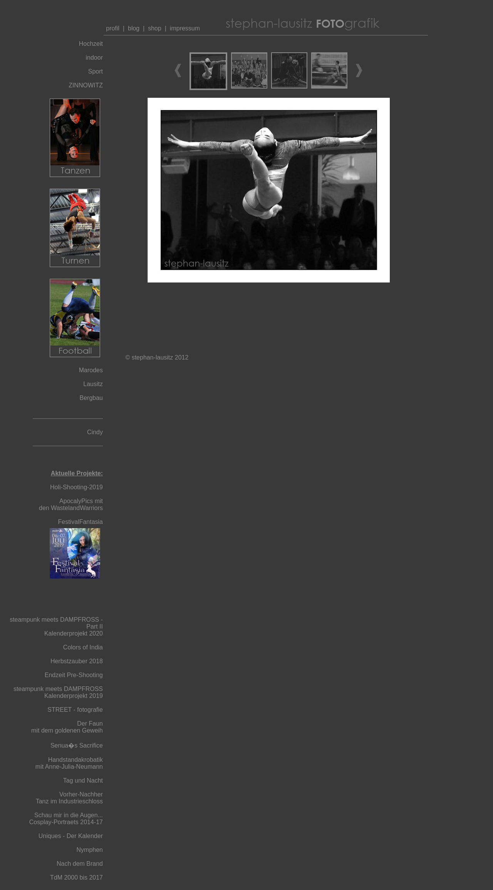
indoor (94, 57)
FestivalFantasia (80, 522)
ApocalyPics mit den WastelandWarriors (71, 504)
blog (133, 28)
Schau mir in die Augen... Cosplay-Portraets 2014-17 (66, 818)
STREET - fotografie (75, 709)
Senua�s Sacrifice (76, 745)
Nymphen (90, 850)
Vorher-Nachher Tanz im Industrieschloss (69, 798)
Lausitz (93, 384)
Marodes (91, 370)
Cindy (95, 432)
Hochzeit (91, 43)
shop (154, 28)
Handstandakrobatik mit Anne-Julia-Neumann (69, 763)
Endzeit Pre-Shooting (74, 675)
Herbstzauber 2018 (76, 661)
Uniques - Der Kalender (71, 836)
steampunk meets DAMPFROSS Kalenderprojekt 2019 (58, 692)
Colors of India (83, 647)
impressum (185, 28)
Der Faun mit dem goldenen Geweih (67, 727)
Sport (95, 71)
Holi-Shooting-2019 (76, 487)
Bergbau (91, 398)
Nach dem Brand (80, 863)
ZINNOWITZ (86, 85)
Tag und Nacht (83, 780)
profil (111, 28)
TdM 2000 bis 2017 (76, 877)
